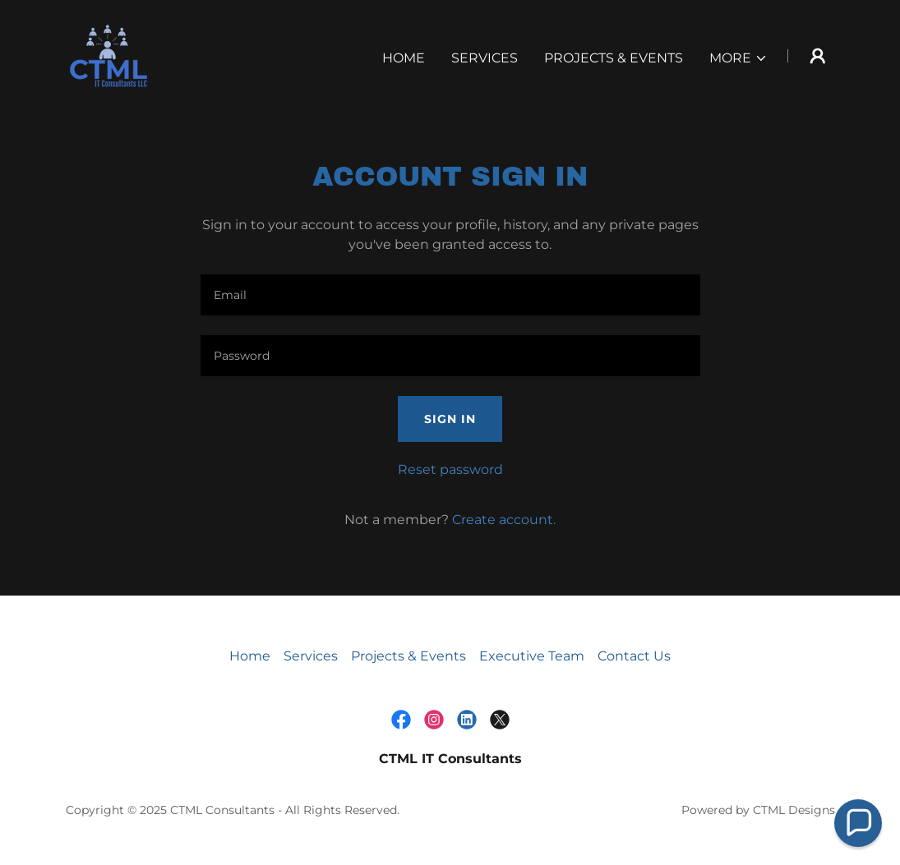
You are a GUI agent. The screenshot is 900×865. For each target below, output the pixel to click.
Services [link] (484, 58)
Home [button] (249, 656)
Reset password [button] (450, 469)
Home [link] (403, 58)
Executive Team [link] (531, 656)
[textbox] (450, 294)
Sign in (450, 419)
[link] (108, 54)
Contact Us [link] (634, 656)
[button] (738, 58)
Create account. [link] (504, 519)
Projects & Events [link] (613, 58)
